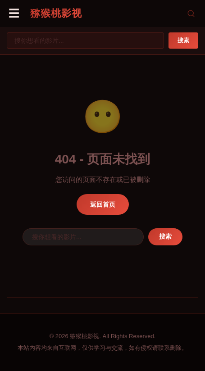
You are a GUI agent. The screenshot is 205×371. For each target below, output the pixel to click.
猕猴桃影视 (56, 13)
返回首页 (102, 204)
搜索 (183, 40)
